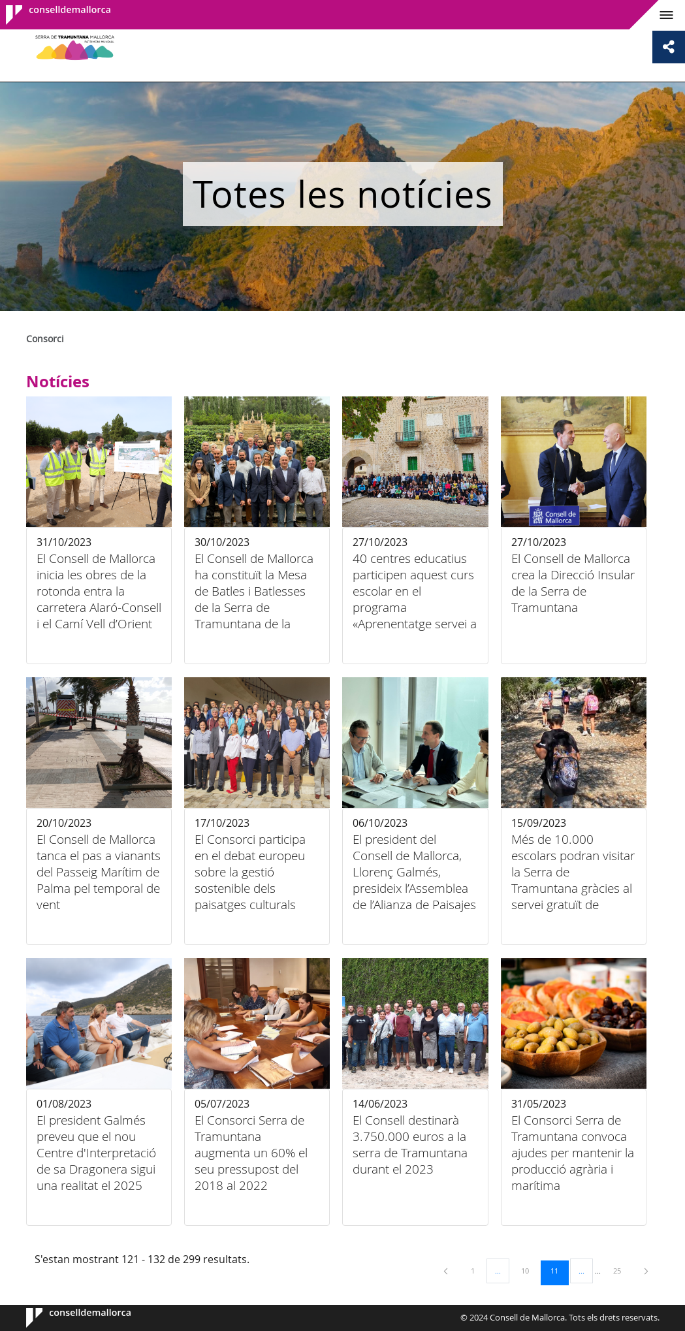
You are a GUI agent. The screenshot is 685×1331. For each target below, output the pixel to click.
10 (529, 1270)
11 (559, 1270)
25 (622, 1270)
